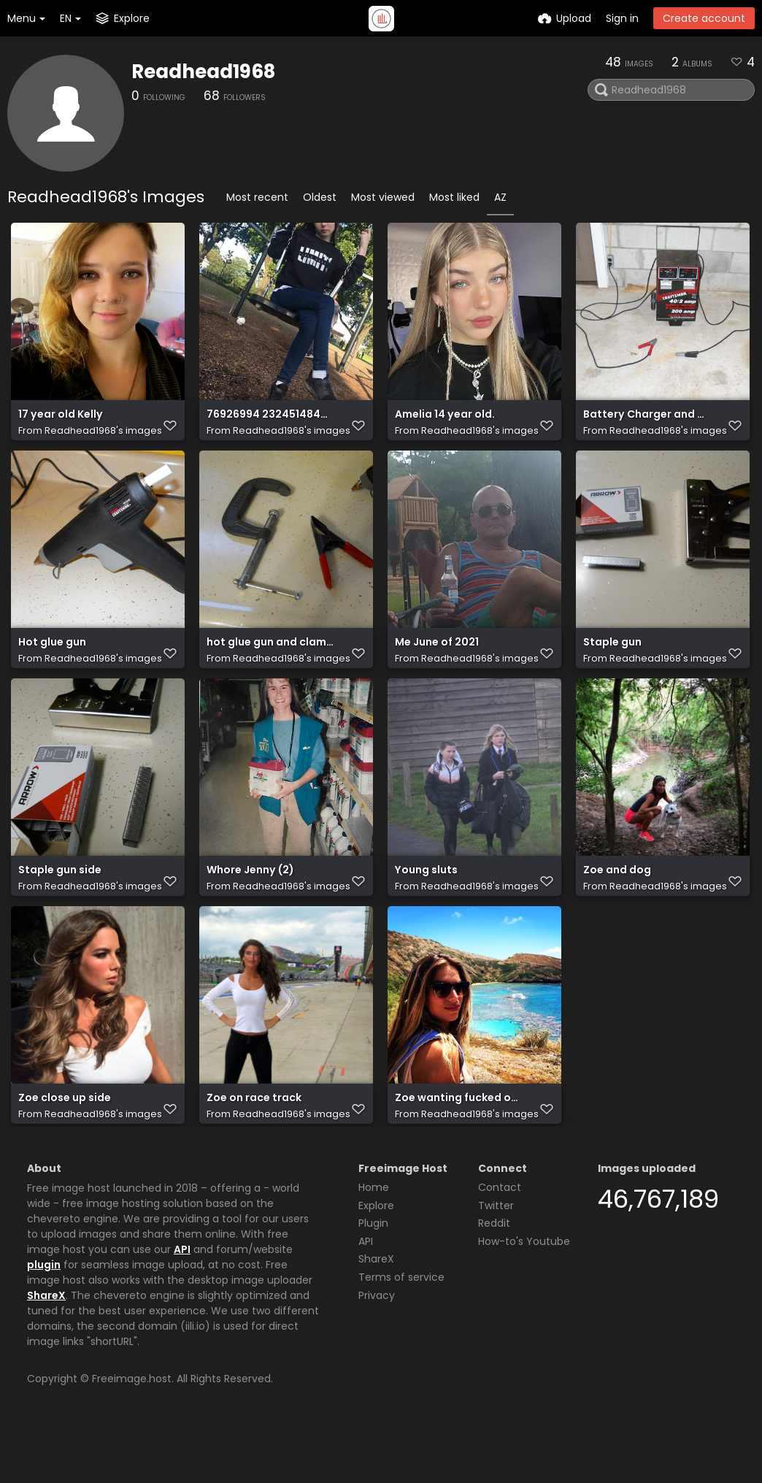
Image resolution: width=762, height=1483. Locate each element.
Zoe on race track (254, 1144)
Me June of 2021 (437, 663)
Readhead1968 (203, 71)
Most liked (454, 197)
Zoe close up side (64, 1144)
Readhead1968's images (103, 438)
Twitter (496, 1258)
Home (373, 1240)
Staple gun (612, 663)
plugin (44, 1317)
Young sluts (426, 904)
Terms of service (401, 1329)
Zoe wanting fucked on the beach (458, 1144)
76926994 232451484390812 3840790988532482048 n (270, 422)
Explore (376, 1258)
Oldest (319, 197)
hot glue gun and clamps (270, 663)
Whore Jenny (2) (250, 904)
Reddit (494, 1275)
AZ (500, 197)
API (182, 1302)
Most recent (257, 197)
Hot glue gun (52, 663)
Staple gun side (59, 904)
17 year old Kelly (60, 422)
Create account (704, 18)
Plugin (373, 1275)
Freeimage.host (132, 1431)
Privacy (376, 1348)
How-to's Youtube (524, 1294)
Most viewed (383, 197)
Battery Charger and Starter (646, 422)
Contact (499, 1240)
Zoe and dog (617, 904)
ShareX (46, 1348)
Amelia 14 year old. (445, 422)
